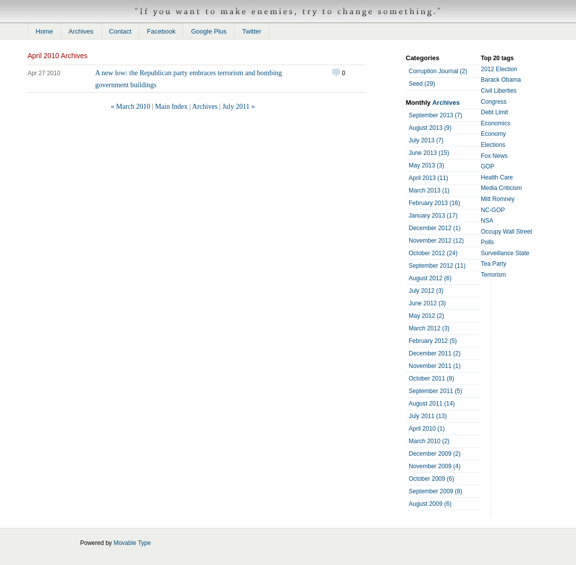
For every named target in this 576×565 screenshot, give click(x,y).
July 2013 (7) (426, 140)
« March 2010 (130, 106)
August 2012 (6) (430, 278)
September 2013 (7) (435, 115)
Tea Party (493, 263)
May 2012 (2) (426, 315)
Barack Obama (501, 79)
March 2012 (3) (429, 328)
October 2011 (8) (431, 378)
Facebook (161, 31)
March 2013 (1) (429, 190)
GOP (487, 166)
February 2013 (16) (434, 203)
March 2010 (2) (429, 441)
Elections (493, 144)
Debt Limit (494, 112)
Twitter (251, 31)
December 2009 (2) (434, 453)
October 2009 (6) (431, 478)
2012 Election (499, 69)
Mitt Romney (497, 199)
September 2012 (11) (437, 265)
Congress (493, 101)
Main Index (171, 106)
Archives (81, 31)
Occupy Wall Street (506, 231)
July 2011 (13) (428, 416)
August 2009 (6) (430, 503)
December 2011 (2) (434, 353)
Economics (495, 123)
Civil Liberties (498, 90)
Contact (120, 31)
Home (44, 31)
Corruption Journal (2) (438, 71)
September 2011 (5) (435, 391)
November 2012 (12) (436, 240)
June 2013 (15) (429, 152)
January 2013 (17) (433, 215)
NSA (487, 220)
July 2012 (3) (426, 290)
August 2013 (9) (430, 127)
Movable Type (132, 542)
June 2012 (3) (427, 303)
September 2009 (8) (435, 491)
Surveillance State (505, 253)
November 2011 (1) (434, 365)
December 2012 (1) (434, 228)
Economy (493, 133)
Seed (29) (422, 83)
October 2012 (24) (433, 253)
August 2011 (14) (432, 403)
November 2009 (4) (434, 466)
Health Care (497, 177)
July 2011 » (238, 106)
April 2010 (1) (427, 428)
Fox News (494, 155)
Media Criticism (501, 188)
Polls (487, 242)
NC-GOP (493, 210)
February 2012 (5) (433, 340)
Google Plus (208, 31)
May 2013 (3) (426, 165)
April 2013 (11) (428, 177)
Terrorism (493, 274)
